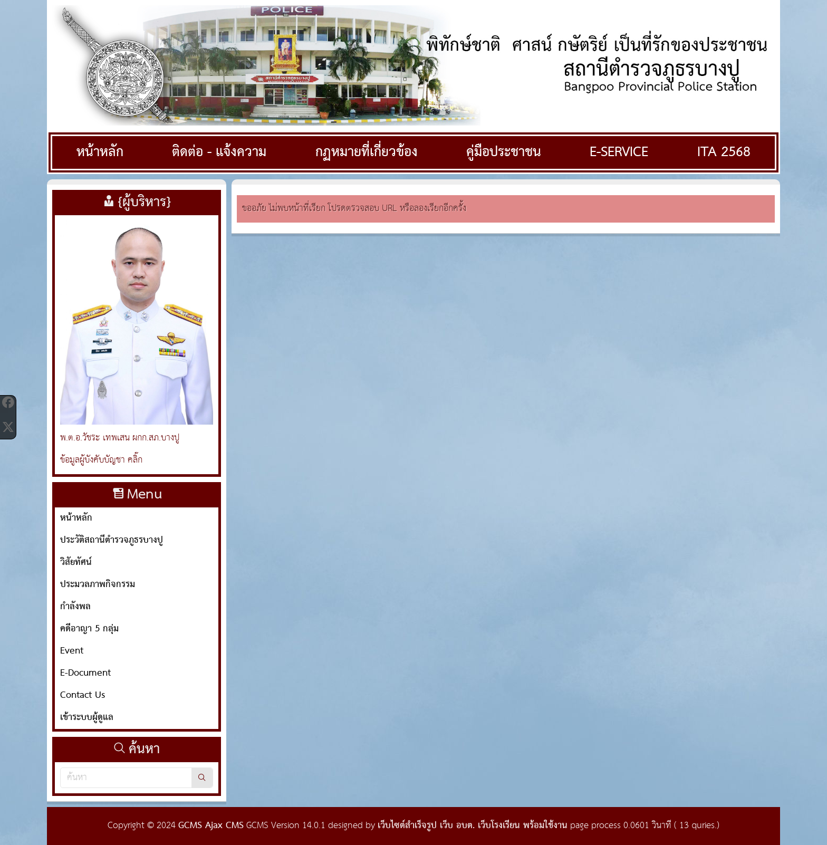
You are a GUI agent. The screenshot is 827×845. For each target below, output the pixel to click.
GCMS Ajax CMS (211, 825)
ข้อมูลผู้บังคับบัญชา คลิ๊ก (101, 460)
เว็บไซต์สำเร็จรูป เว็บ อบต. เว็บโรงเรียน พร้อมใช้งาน (473, 825)
